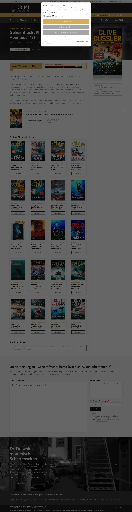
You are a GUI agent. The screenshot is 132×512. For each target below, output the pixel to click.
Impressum (78, 41)
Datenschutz (85, 41)
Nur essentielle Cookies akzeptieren (66, 32)
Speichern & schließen (66, 27)
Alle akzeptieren (66, 21)
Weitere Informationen (66, 37)
